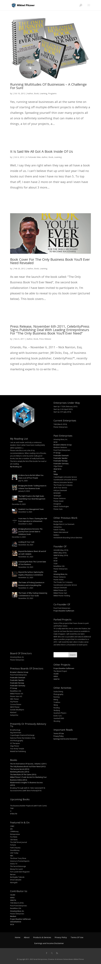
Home (17, 937)
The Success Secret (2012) (19, 769)
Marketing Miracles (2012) (19, 772)
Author (30, 93)
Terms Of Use (59, 733)
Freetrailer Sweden (60, 458)
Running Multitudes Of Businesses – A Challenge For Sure (48, 86)
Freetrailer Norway (60, 461)
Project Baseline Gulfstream (64, 611)
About (27, 937)
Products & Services (42, 937)
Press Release (45, 339)
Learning (43, 93)
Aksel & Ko (57, 469)
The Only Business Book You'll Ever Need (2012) (28, 766)
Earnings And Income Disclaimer (65, 739)
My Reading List (16, 466)
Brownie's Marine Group (63, 445)
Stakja (56, 474)
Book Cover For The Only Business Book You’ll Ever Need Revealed (50, 261)
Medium (13, 916)
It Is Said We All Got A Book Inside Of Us (41, 151)
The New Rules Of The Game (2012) (23, 774)
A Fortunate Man (33, 157)
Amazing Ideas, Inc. (61, 574)
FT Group (57, 453)
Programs (52, 93)
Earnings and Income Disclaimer (49, 943)
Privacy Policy (59, 736)
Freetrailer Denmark (61, 455)
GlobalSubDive (15, 922)
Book (36, 93)
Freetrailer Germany (61, 463)
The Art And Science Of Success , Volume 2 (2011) (28, 764)
